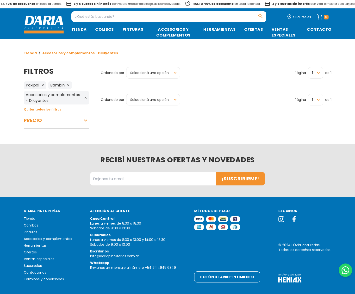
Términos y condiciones (44, 279)
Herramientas (219, 29)
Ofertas (253, 29)
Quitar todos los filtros (42, 109)
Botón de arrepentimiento (227, 277)
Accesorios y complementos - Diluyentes (80, 53)
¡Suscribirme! (240, 178)
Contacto (319, 29)
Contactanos (35, 272)
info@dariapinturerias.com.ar (114, 256)
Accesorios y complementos (173, 32)
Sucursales (33, 265)
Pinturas (133, 29)
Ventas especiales (283, 32)
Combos (104, 29)
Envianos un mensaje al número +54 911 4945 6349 (133, 267)
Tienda (79, 29)
